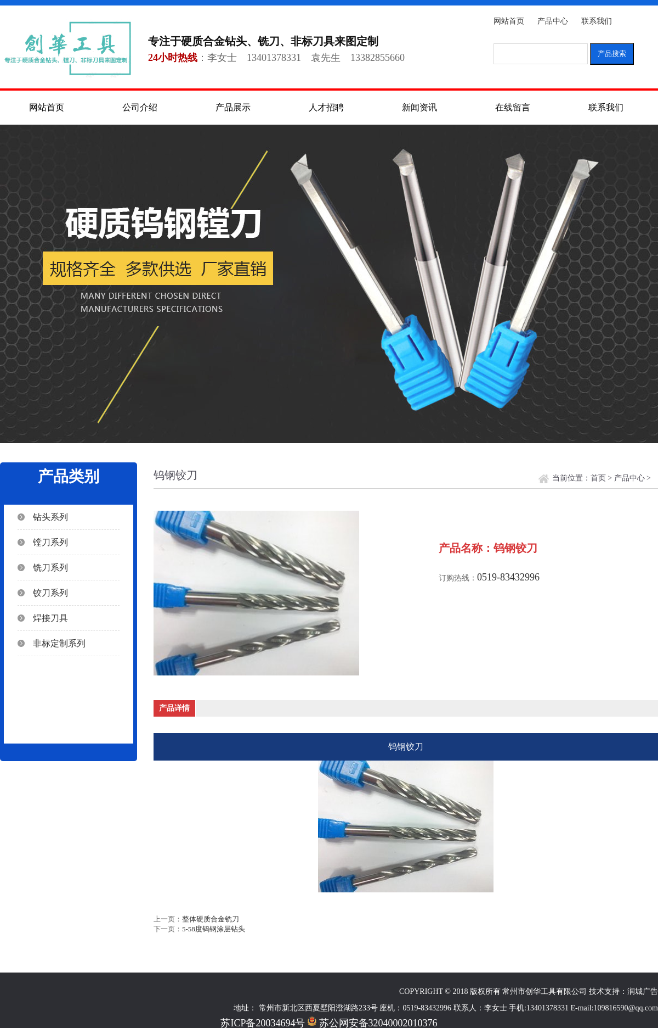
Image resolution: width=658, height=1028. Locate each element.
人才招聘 (326, 107)
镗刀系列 (50, 542)
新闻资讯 (419, 107)
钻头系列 (50, 517)
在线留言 (512, 107)
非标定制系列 (59, 643)
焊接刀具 (50, 618)
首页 (598, 478)
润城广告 (642, 991)
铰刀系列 (50, 592)
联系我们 (596, 21)
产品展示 (233, 107)
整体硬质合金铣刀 (210, 919)
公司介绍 (139, 107)
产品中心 (552, 21)
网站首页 (509, 21)
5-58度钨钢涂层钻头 (213, 929)
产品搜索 (612, 53)
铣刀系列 (50, 567)
